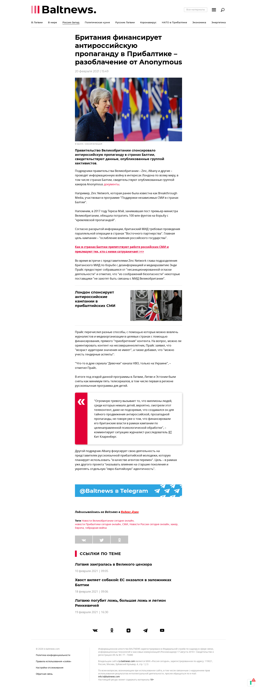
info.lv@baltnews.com (109, 676)
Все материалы (195, 9)
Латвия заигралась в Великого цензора (113, 564)
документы (111, 184)
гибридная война (96, 528)
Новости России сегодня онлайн (149, 524)
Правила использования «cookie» (53, 661)
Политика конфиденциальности (53, 655)
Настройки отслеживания (49, 667)
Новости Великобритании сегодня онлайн (108, 521)
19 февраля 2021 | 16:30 (91, 612)
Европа (79, 528)
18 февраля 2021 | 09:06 (91, 592)
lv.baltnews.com (127, 661)
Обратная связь (44, 674)
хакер (174, 524)
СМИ (125, 524)
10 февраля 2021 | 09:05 (91, 571)
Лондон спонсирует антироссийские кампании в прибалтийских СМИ (95, 299)
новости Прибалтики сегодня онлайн (98, 524)
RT (170, 432)
